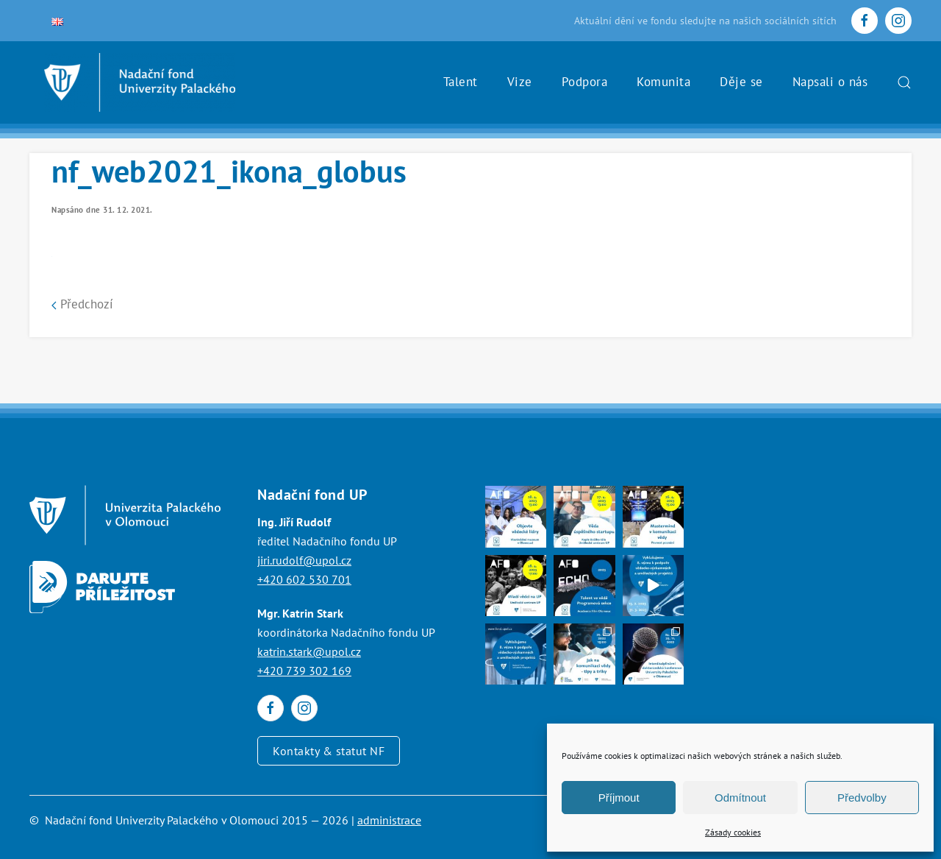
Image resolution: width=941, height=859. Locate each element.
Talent (460, 82)
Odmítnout (740, 797)
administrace (389, 820)
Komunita (663, 82)
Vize (519, 82)
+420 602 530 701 (304, 579)
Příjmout (619, 797)
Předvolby (862, 797)
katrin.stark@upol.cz (309, 651)
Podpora (585, 82)
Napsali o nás (830, 82)
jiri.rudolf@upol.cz (304, 560)
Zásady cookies (733, 832)
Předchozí (82, 304)
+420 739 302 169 (304, 670)
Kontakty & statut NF (328, 750)
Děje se (741, 82)
